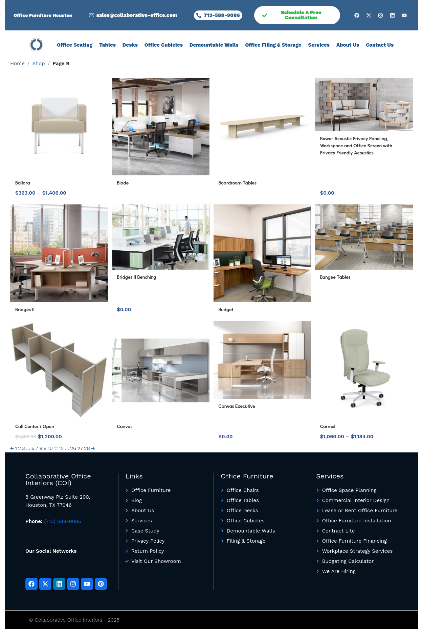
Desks (130, 45)
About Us (347, 45)
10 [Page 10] (50, 448)
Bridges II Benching (139, 276)
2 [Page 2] (19, 448)
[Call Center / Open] (58, 370)
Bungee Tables (339, 276)
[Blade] (160, 125)
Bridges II (26, 308)
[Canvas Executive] (263, 360)
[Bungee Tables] (365, 237)
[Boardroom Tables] (263, 125)
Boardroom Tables (241, 181)
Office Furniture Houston (43, 15)
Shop (38, 63)
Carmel (330, 426)
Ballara (23, 181)
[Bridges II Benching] (160, 237)
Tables (107, 45)
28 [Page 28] (87, 448)
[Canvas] (160, 370)
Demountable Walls (214, 45)
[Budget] (263, 253)
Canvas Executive (240, 406)
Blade (124, 181)
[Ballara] (58, 125)
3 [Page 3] (23, 448)
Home (17, 63)
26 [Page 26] (73, 448)
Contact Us (380, 45)
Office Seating (74, 45)
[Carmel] (365, 370)
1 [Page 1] (16, 448)
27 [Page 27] (80, 448)
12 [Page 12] (61, 448)
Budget (228, 308)
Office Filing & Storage (273, 45)
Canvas (126, 426)
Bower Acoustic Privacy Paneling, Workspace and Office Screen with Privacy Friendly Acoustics (362, 144)
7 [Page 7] (37, 448)
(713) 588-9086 (63, 521)
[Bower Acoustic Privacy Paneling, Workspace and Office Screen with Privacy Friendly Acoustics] (365, 104)
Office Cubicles (163, 45)
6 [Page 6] (33, 448)
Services (319, 45)
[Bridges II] (58, 253)
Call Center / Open (36, 426)
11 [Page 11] (56, 448)
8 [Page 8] (40, 448)
